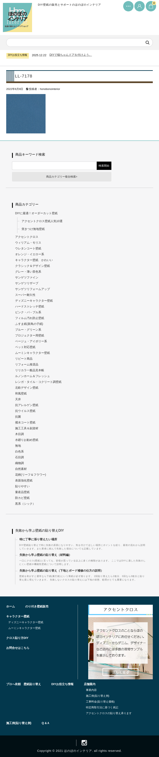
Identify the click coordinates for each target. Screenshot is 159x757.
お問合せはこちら (17, 647)
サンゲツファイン (26, 277)
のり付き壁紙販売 (36, 606)
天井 (18, 399)
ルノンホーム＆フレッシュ (32, 376)
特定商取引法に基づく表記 (102, 707)
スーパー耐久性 (25, 294)
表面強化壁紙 (24, 480)
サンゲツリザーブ (26, 283)
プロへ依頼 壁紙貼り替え (23, 684)
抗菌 (18, 416)
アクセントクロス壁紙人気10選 (42, 221)
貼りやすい (22, 486)
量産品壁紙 (22, 492)
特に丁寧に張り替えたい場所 (38, 539)
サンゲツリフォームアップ (32, 289)
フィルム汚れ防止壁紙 (29, 318)
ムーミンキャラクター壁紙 (32, 352)
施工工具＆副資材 (26, 428)
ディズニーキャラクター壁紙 (34, 300)
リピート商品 (24, 358)
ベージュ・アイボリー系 (31, 341)
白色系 (19, 451)
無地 (18, 445)
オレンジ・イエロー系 (29, 254)
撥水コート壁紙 (25, 422)
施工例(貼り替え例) (97, 695)
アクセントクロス (26, 236)
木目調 (19, 434)
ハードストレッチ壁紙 (29, 306)
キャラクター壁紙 (17, 616)
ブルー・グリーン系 (28, 329)
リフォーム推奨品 (26, 364)
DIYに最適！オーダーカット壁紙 (36, 213)
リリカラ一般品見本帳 (29, 370)
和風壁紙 (21, 393)
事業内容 (91, 690)
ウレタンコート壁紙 (28, 248)
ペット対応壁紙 (25, 347)
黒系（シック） (25, 503)
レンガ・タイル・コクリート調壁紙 (38, 381)
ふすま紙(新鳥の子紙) (29, 323)
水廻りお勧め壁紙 (26, 439)
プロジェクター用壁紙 (29, 335)
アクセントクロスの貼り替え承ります (109, 713)
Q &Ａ (46, 723)
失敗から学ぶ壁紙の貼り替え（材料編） (45, 555)
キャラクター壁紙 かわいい (34, 260)
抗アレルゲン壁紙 (26, 405)
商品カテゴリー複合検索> (61, 176)
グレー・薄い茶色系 (28, 271)
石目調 (19, 457)
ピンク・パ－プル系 (28, 312)
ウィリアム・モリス (28, 242)
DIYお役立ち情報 (62, 684)
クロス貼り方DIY (17, 638)
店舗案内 (89, 684)
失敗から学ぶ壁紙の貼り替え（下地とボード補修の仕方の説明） (61, 570)
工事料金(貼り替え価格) (100, 701)
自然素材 (21, 468)
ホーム (10, 606)
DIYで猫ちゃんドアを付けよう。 (70, 55)
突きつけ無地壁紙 (33, 229)
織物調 (19, 463)
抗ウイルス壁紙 (25, 410)
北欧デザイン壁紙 (26, 387)
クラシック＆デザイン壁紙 (32, 265)
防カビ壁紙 (22, 497)
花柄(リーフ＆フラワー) (30, 474)
